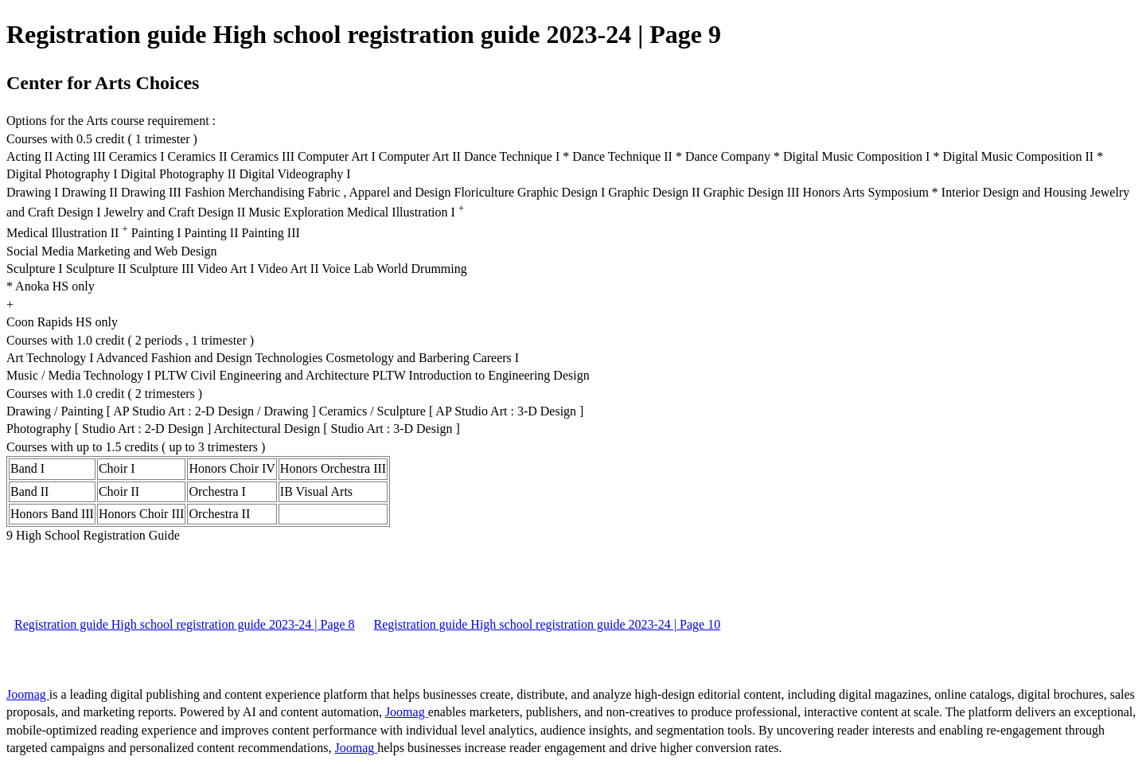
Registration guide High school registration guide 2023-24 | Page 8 (184, 624)
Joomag (27, 694)
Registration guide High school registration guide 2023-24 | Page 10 (547, 624)
